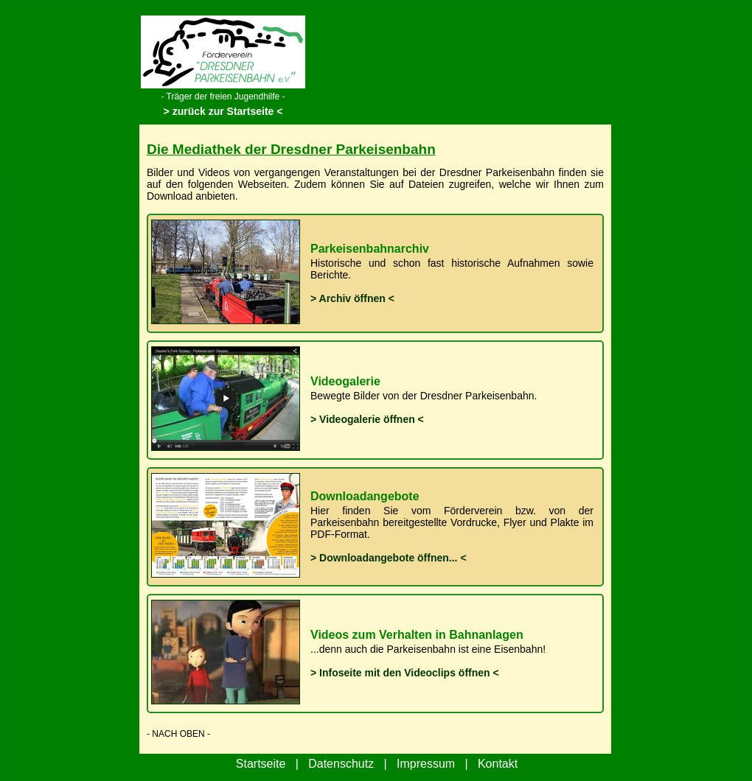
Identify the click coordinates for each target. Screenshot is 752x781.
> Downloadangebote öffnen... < (388, 558)
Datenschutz (341, 763)
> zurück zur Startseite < (223, 111)
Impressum (426, 763)
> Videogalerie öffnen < (367, 419)
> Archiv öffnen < (352, 298)
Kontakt (498, 763)
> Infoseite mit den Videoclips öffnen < (404, 673)
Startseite (261, 763)
